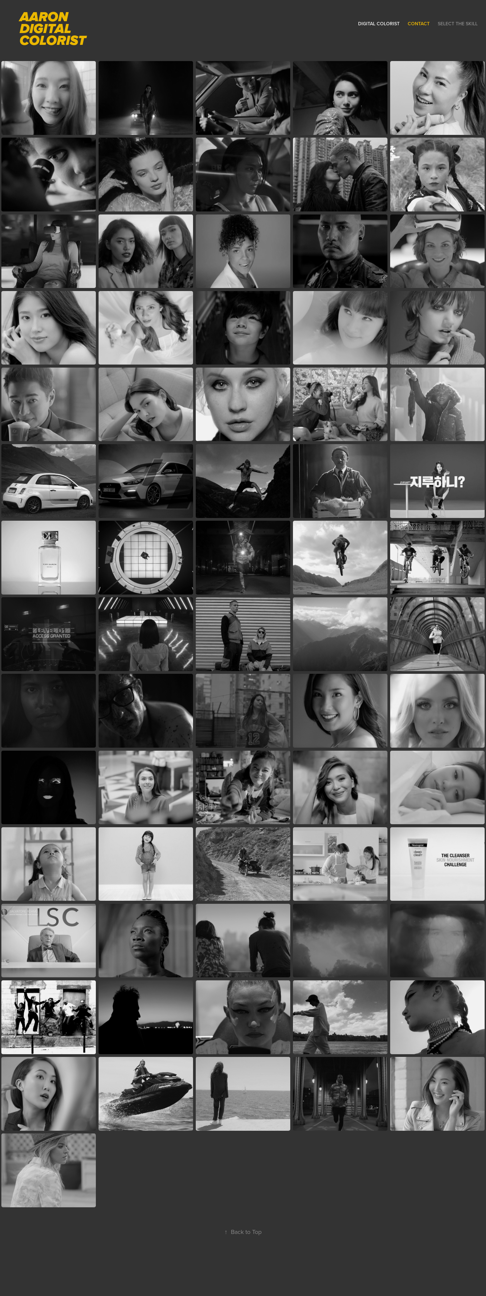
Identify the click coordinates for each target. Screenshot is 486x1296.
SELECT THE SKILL (458, 23)
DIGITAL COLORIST (379, 23)
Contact (419, 23)
